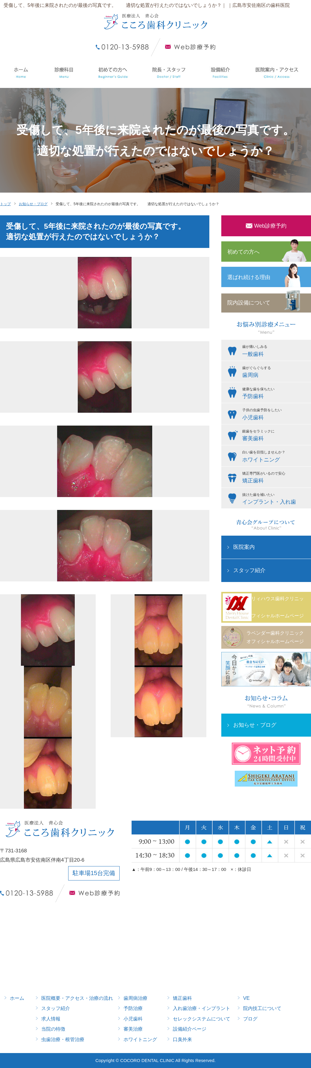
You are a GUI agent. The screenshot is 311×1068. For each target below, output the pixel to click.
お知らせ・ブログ (33, 204)
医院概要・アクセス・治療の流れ (77, 998)
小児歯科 (133, 1018)
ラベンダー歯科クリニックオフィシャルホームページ (275, 637)
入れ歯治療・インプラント (201, 1008)
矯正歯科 (182, 998)
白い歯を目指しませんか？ (275, 457)
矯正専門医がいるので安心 (275, 478)
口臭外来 (182, 1039)
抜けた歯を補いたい (275, 499)
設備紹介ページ (189, 1029)
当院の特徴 (53, 1029)
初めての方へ (243, 252)
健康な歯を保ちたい (275, 394)
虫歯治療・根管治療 (62, 1039)
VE (246, 998)
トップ (5, 204)
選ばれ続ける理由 (248, 277)
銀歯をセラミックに (275, 436)
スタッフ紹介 (249, 570)
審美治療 (133, 1029)
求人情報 (50, 1018)
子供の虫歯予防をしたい (275, 415)
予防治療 (133, 1008)
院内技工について (262, 1008)
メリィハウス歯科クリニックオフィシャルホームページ (275, 607)
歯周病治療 (135, 998)
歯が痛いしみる (275, 351)
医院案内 (244, 547)
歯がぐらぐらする (275, 373)
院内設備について (248, 303)
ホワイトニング (140, 1039)
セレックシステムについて (201, 1018)
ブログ (250, 1018)
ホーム (17, 998)
